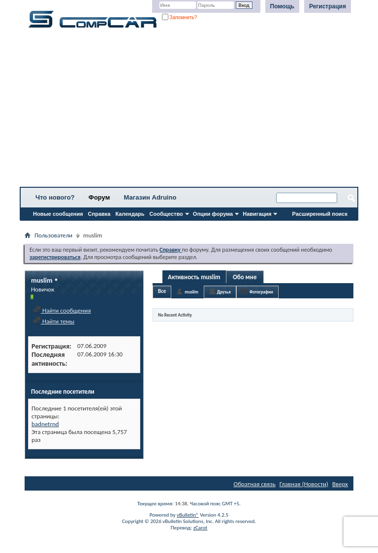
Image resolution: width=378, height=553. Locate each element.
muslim (191, 291)
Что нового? (55, 197)
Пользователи (53, 235)
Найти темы (53, 321)
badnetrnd (45, 424)
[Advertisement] (189, 110)
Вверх (340, 484)
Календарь (129, 214)
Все (162, 291)
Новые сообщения (58, 214)
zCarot (200, 527)
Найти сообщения (62, 310)
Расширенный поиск (319, 214)
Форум (99, 197)
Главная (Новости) (304, 484)
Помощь (282, 6)
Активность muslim (194, 277)
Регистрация (327, 6)
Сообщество (166, 214)
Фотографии (261, 291)
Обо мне (245, 277)
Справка (99, 214)
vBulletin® (188, 515)
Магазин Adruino (150, 197)
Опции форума (213, 214)
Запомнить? (179, 17)
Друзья (224, 291)
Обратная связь (255, 484)
